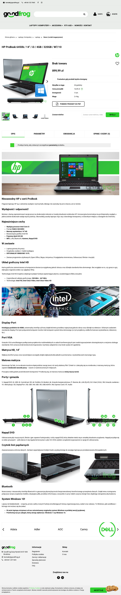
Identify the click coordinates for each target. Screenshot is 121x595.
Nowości (78, 25)
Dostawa (35, 563)
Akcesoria (57, 25)
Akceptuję (98, 590)
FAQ (33, 566)
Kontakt (88, 25)
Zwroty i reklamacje (39, 557)
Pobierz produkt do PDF (68, 104)
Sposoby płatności (39, 560)
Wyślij (112, 115)
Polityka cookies (38, 554)
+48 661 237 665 (10, 560)
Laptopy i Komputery (40, 25)
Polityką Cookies (34, 588)
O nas (64, 554)
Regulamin (36, 551)
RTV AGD (68, 25)
